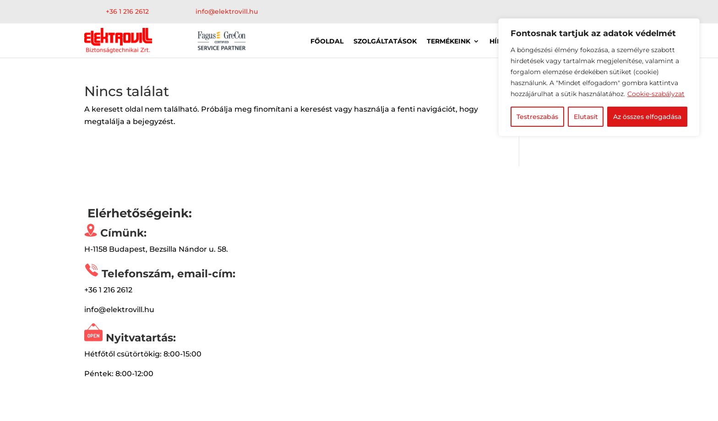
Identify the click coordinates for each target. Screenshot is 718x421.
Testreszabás (537, 117)
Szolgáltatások (385, 41)
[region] (599, 77)
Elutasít (586, 117)
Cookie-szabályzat (656, 94)
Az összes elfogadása (647, 117)
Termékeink (448, 41)
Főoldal (326, 41)
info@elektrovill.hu (227, 11)
